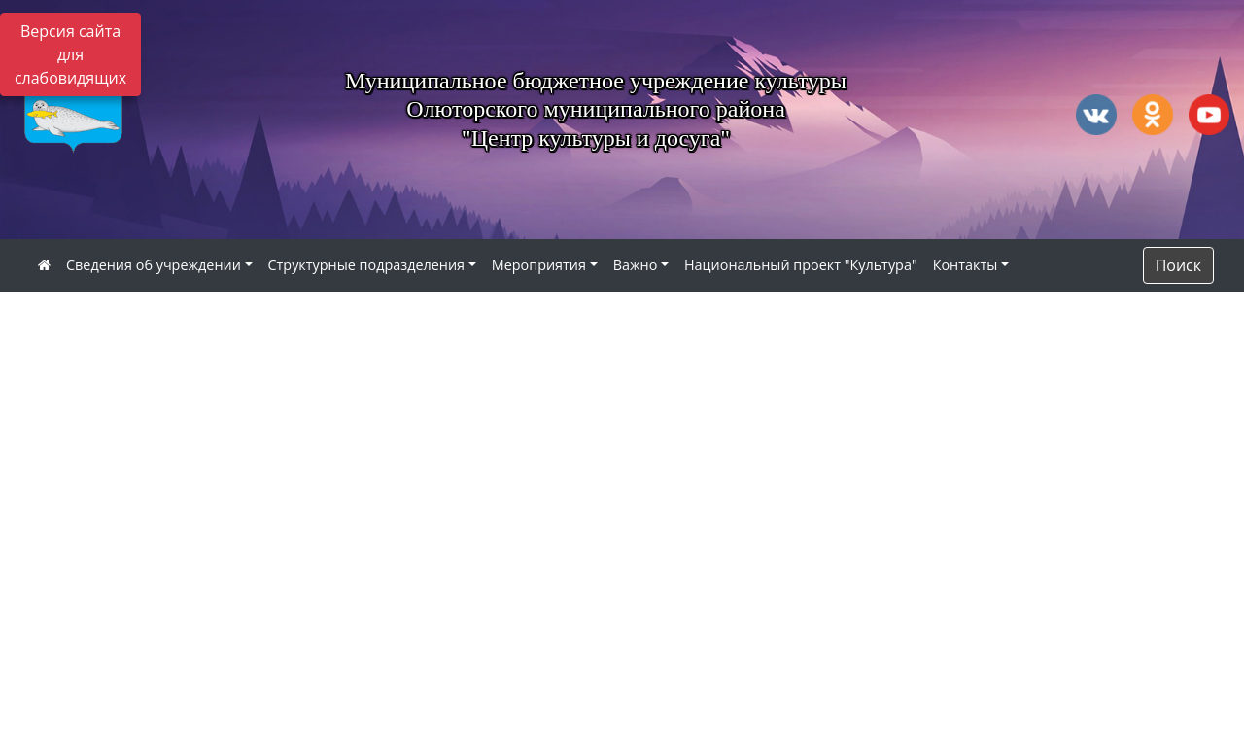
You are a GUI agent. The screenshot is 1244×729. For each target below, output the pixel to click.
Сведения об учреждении (153, 265)
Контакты (965, 265)
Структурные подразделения (367, 265)
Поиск (1178, 265)
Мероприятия (539, 265)
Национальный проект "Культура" (800, 265)
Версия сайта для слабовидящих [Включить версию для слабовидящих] (70, 54)
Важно (635, 265)
